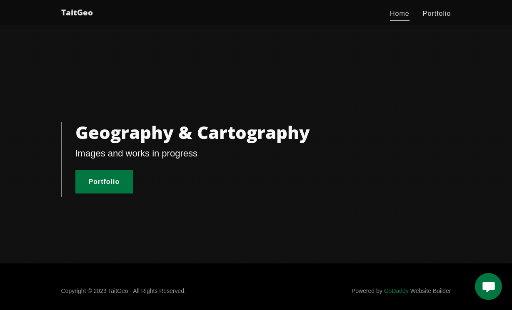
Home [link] (400, 13)
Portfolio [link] (437, 13)
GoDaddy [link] (396, 291)
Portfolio (104, 181)
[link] (77, 13)
